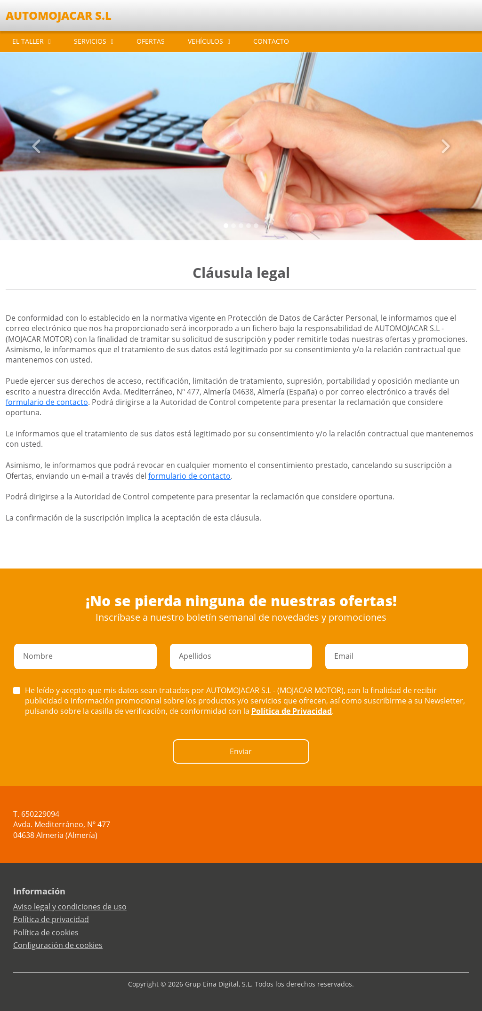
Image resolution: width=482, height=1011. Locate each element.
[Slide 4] (256, 226)
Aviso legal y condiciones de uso (70, 906)
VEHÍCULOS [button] (205, 41)
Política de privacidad (51, 919)
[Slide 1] (233, 226)
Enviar (241, 751)
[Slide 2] (241, 226)
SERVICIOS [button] (90, 41)
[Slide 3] (248, 226)
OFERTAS (151, 41)
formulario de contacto (47, 402)
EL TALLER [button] (28, 41)
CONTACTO (271, 41)
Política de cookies (46, 932)
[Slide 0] (226, 226)
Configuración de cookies (58, 945)
